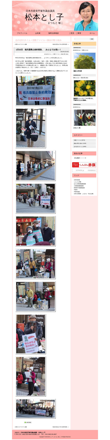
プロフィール (22, 33)
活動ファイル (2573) (79, 140)
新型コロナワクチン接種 (21, 44)
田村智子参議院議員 (79, 187)
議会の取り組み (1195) (80, 143)
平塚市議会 (77, 191)
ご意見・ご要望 (75, 33)
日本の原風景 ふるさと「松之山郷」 (84, 193)
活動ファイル (56, 54)
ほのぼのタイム (47, 54)
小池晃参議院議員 (79, 185)
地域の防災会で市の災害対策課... (60, 44)
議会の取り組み (64, 54)
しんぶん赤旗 (77, 182)
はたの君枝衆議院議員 (80, 183)
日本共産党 (77, 180)
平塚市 (76, 189)
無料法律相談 (53, 33)
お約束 (37, 33)
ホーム (92, 33)
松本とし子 (44, 17)
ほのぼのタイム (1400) (80, 146)
